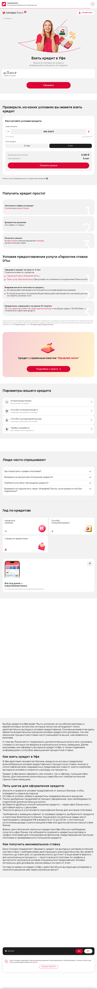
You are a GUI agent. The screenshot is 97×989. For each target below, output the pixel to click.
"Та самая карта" (19, 324)
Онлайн (8, 208)
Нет (88, 951)
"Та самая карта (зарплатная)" (41, 324)
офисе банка (23, 208)
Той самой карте (15, 309)
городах (40, 241)
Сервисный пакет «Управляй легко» (23, 276)
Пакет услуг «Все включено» (20, 279)
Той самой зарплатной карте (40, 309)
